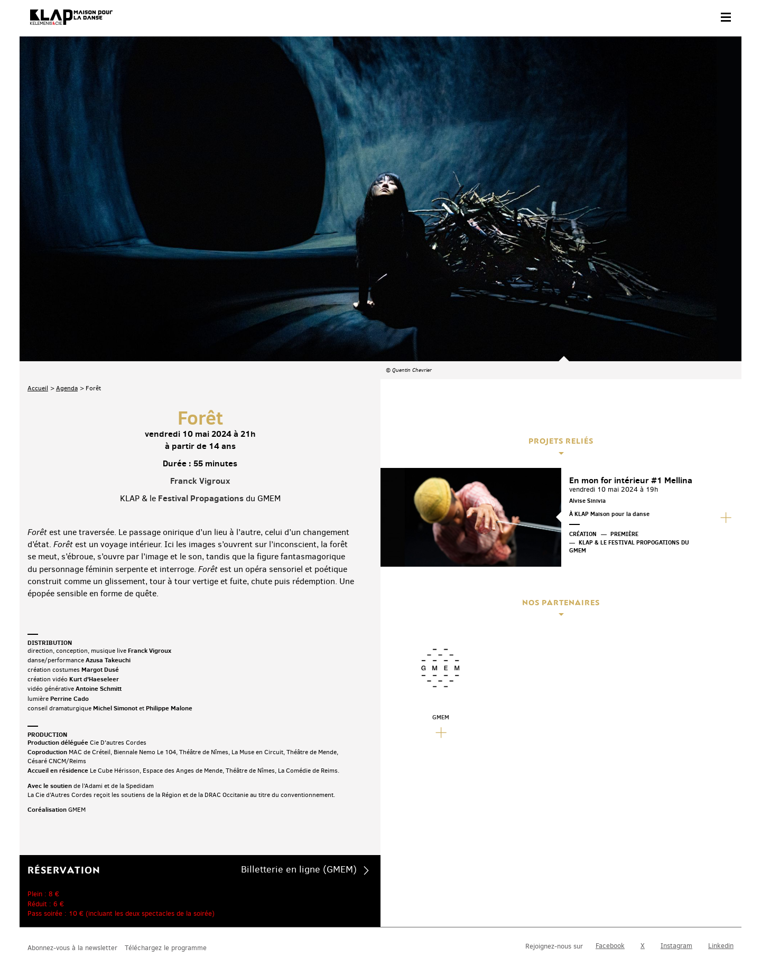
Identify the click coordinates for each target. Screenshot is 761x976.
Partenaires (99, 942)
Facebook (610, 893)
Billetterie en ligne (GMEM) (299, 737)
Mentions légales (195, 942)
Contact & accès (50, 942)
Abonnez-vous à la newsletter (72, 895)
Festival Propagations (201, 366)
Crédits (240, 942)
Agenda (67, 256)
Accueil (37, 256)
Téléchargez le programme (166, 895)
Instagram (676, 893)
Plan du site (143, 942)
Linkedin (721, 893)
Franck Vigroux (200, 348)
